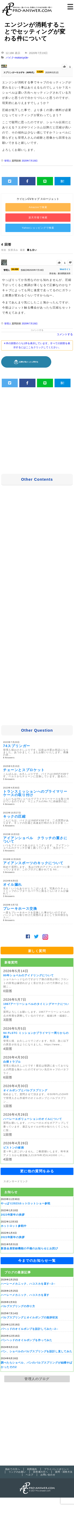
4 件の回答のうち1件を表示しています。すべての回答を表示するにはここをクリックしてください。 (37, 345)
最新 (22, 250)
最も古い (32, 250)
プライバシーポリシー (56, 1469)
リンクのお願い (17, 1472)
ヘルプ (29, 1474)
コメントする (37, 330)
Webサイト (65, 269)
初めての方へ (12, 1469)
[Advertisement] (38, 431)
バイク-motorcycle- (17, 57)
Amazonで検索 (38, 207)
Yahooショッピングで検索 (38, 227)
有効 (3, 250)
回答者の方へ (40, 1472)
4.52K (40, 72)
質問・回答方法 (63, 1472)
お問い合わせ (47, 1474)
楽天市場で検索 (38, 217)
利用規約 (32, 1469)
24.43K (15, 269)
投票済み (13, 250)
